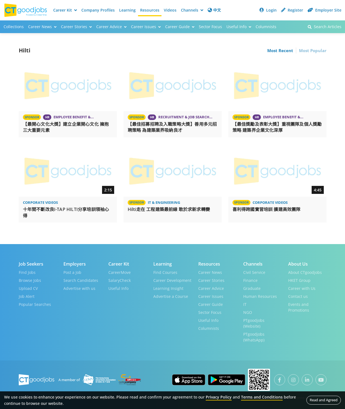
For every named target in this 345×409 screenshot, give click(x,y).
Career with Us (301, 288)
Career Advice (211, 288)
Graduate (252, 288)
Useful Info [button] (238, 26)
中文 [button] (214, 10)
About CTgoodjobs (305, 272)
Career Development (172, 280)
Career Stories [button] (76, 26)
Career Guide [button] (179, 26)
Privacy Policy (219, 397)
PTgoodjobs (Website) (253, 323)
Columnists (266, 26)
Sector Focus (210, 26)
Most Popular (313, 50)
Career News (210, 272)
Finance (250, 280)
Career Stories (211, 280)
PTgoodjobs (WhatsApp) (253, 337)
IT (245, 304)
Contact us (298, 296)
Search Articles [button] (324, 26)
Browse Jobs (30, 280)
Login (268, 10)
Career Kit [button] (65, 10)
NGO (247, 312)
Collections (14, 26)
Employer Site (324, 10)
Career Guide (210, 304)
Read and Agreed (324, 399)
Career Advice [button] (111, 26)
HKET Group (299, 280)
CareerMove (119, 272)
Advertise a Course (170, 296)
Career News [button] (42, 26)
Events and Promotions (298, 307)
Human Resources (260, 296)
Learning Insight (168, 288)
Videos (170, 10)
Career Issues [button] (146, 26)
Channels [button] (192, 10)
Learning (127, 10)
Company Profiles (98, 10)
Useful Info (118, 288)
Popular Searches (35, 304)
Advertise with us (79, 288)
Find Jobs (27, 272)
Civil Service (254, 272)
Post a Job (72, 272)
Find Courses (165, 272)
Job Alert (26, 296)
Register (292, 10)
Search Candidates (80, 280)
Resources (149, 10)
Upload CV (28, 288)
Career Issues (210, 296)
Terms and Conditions (262, 397)
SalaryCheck (119, 280)
